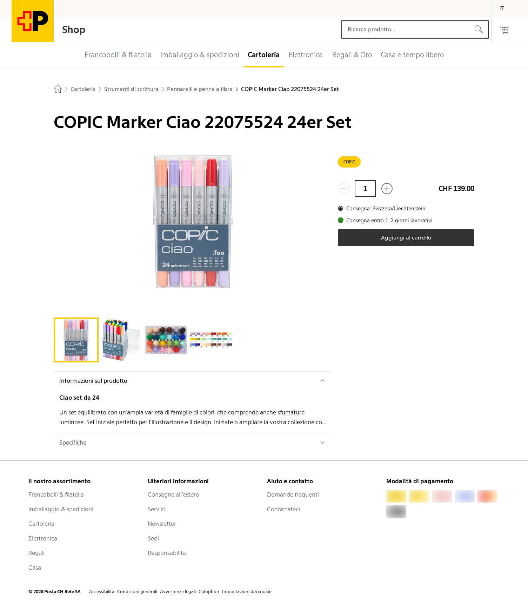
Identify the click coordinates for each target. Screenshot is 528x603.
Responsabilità (167, 552)
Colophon (209, 591)
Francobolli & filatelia (56, 494)
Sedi (153, 538)
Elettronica (42, 538)
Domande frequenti (293, 494)
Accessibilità (101, 591)
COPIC (349, 161)
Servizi (156, 509)
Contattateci (283, 509)
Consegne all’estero (173, 494)
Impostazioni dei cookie (247, 591)
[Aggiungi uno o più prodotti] (387, 188)
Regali (36, 552)
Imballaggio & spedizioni (60, 509)
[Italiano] (507, 8)
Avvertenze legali (178, 591)
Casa (34, 567)
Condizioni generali (137, 591)
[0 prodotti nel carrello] (504, 29)
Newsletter (162, 523)
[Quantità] (365, 188)
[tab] (76, 339)
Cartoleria (41, 523)
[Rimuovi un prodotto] (343, 188)
